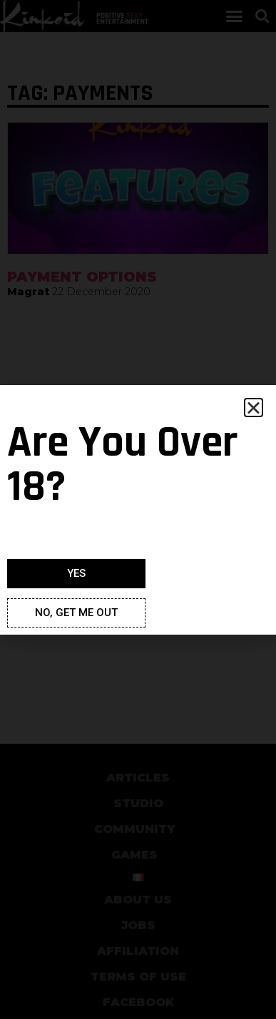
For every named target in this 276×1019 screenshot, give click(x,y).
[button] (253, 407)
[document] (138, 509)
